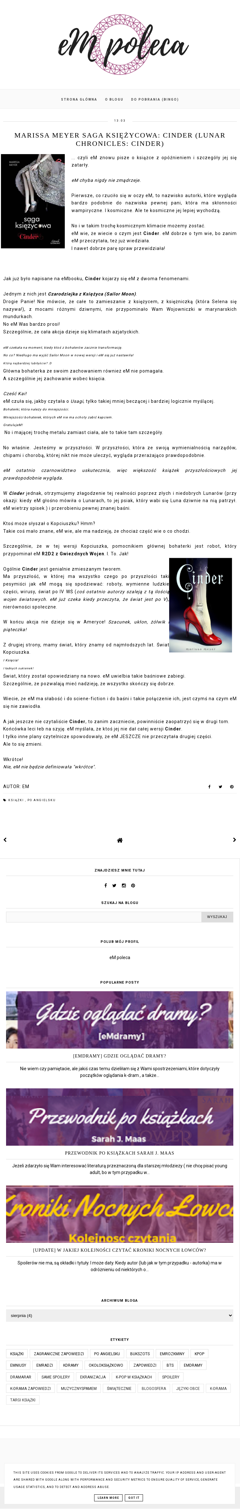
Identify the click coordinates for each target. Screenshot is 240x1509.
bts (170, 1365)
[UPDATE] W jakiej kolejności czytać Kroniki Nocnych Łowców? (119, 1250)
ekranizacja (93, 1377)
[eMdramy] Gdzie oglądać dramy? (119, 1056)
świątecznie (119, 1388)
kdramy (71, 1365)
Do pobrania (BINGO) (155, 99)
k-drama (218, 1388)
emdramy (193, 1365)
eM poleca (119, 957)
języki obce (188, 1388)
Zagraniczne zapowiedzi (59, 1354)
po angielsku (41, 800)
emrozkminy (172, 1354)
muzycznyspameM (79, 1388)
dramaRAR (20, 1377)
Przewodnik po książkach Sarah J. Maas (120, 1153)
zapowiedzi (144, 1365)
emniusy (18, 1365)
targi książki (22, 1400)
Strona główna (79, 99)
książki (16, 800)
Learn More (108, 1497)
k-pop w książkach (134, 1377)
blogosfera (154, 1388)
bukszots (140, 1354)
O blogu (114, 99)
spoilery (170, 1377)
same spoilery (55, 1377)
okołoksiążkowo (106, 1365)
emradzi (44, 1365)
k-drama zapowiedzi (30, 1388)
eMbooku (71, 278)
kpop (199, 1354)
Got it (133, 1497)
